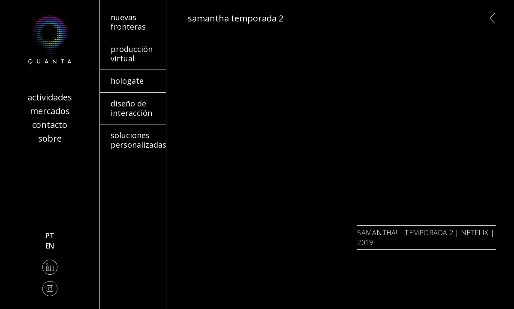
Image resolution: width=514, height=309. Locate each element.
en (49, 246)
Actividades (49, 97)
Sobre (50, 138)
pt (49, 235)
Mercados (50, 111)
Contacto (49, 124)
